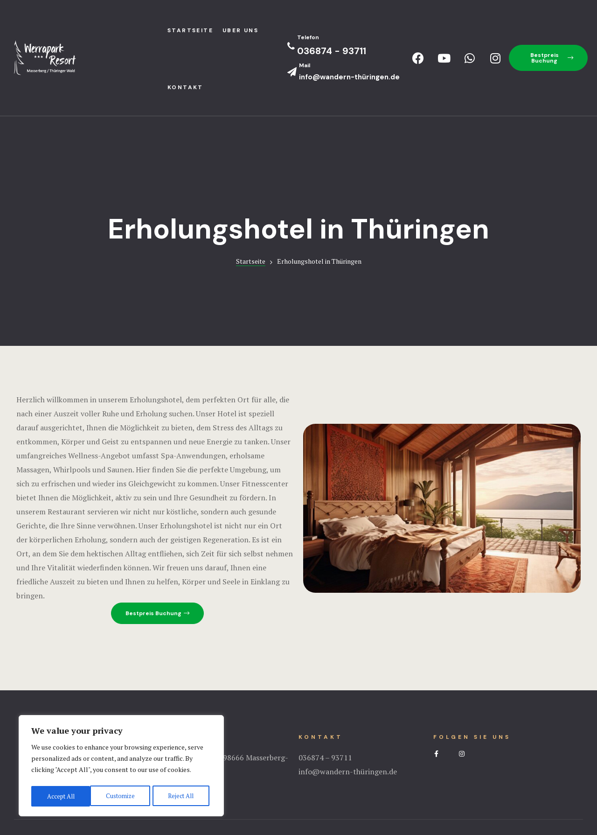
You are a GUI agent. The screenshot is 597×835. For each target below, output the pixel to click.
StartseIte (190, 30)
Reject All (121, 796)
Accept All (182, 796)
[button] (548, 58)
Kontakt (185, 87)
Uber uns (240, 30)
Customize (60, 796)
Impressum (298, 791)
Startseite (250, 204)
